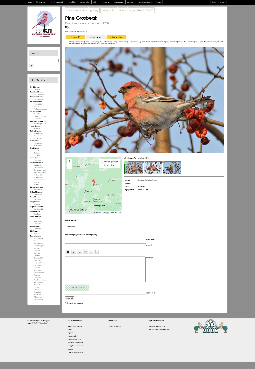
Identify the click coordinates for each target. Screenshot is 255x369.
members (130, 2)
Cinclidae (37, 260)
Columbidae (38, 194)
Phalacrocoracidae (40, 109)
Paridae (36, 287)
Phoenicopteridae (40, 124)
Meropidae (37, 224)
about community (57, 2)
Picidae (36, 233)
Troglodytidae (39, 263)
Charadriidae (38, 167)
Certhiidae (37, 292)
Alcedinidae (38, 221)
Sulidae (36, 106)
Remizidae (37, 285)
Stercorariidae (39, 180)
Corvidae (37, 255)
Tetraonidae (38, 143)
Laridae (36, 182)
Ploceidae (37, 294)
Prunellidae (38, 265)
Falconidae (37, 138)
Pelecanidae (38, 104)
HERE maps (115, 212)
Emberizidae (38, 299)
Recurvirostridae (40, 170)
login (214, 2)
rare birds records (145, 2)
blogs (158, 2)
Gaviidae (37, 89)
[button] (93, 182)
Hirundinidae (38, 238)
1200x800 (141, 10)
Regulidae (37, 270)
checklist (72, 2)
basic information (76, 10)
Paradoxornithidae (40, 280)
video (95, 2)
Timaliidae (37, 277)
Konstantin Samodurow (77, 31)
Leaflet (103, 212)
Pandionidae (38, 133)
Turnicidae (37, 160)
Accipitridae (38, 136)
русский (223, 2)
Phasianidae (38, 145)
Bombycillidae (39, 258)
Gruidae (36, 150)
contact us (105, 2)
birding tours (41, 2)
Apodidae (37, 214)
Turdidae (37, 275)
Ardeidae (37, 114)
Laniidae (37, 248)
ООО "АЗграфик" (40, 328)
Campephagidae (39, 246)
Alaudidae (37, 241)
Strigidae (37, 204)
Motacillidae (38, 243)
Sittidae (36, 290)
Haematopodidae (40, 172)
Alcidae (36, 185)
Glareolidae (38, 177)
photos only (84, 2)
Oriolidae (37, 250)
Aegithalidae (38, 282)
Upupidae (37, 229)
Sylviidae (37, 268)
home (30, 2)
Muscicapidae (39, 272)
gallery (94, 10)
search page (118, 2)
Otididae (37, 155)
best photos (108, 10)
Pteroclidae (38, 189)
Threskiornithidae (40, 116)
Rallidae (37, 153)
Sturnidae (37, 253)
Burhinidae (38, 165)
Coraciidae (37, 219)
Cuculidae (37, 199)
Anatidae (37, 128)
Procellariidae (39, 99)
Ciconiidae (37, 119)
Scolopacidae (38, 175)
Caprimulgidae (39, 209)
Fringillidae (38, 297)
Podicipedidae (39, 94)
